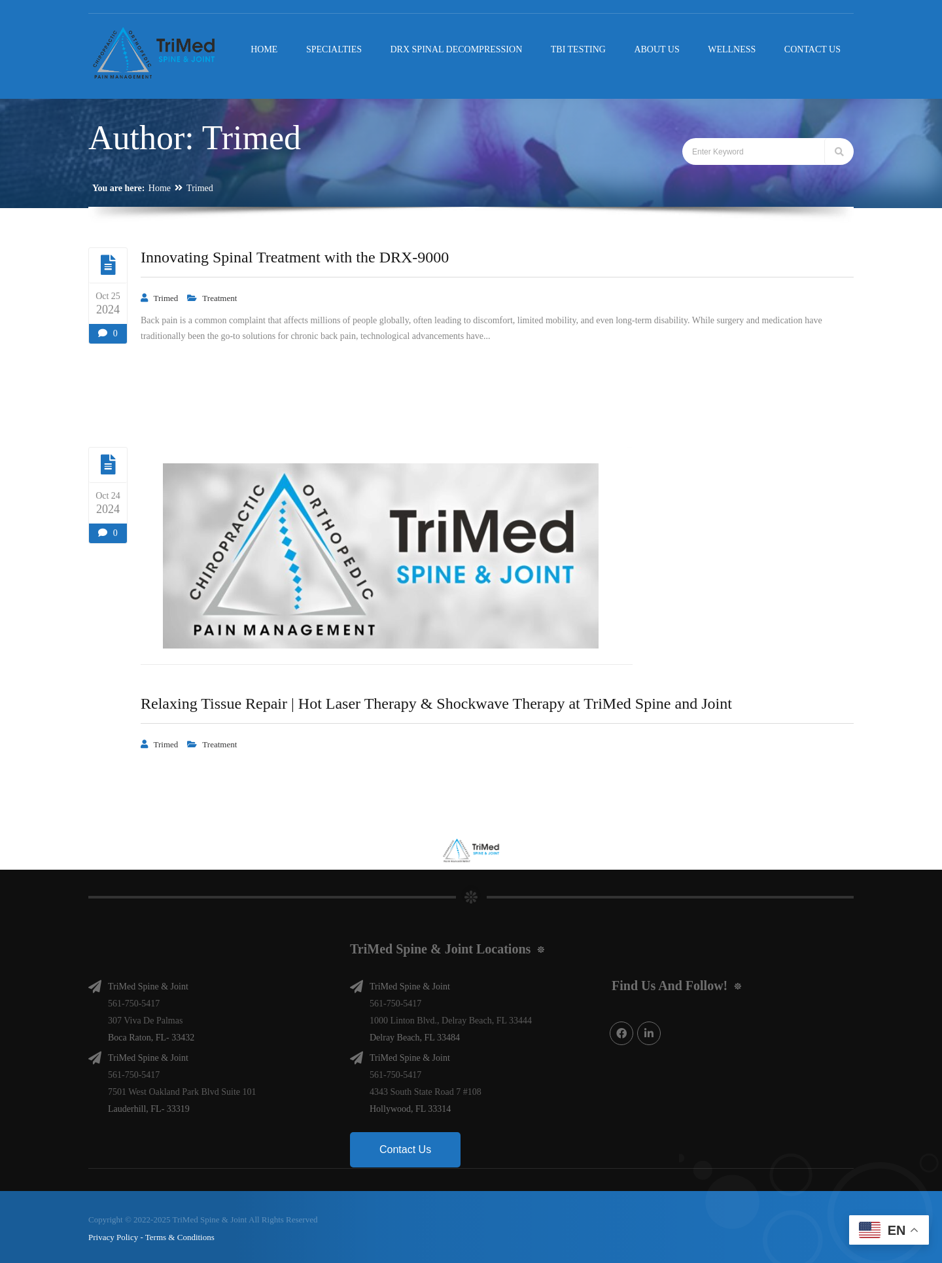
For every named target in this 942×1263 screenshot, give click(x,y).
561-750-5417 (134, 1001)
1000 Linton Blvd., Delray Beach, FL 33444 (451, 1018)
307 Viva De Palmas (145, 1018)
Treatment (219, 298)
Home (159, 188)
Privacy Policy (113, 1234)
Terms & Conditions (180, 1234)
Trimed (199, 188)
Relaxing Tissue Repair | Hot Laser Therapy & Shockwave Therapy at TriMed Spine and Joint (436, 703)
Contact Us (405, 1146)
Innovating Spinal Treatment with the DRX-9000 (295, 257)
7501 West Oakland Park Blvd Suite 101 (182, 1089)
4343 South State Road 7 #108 (425, 1089)
